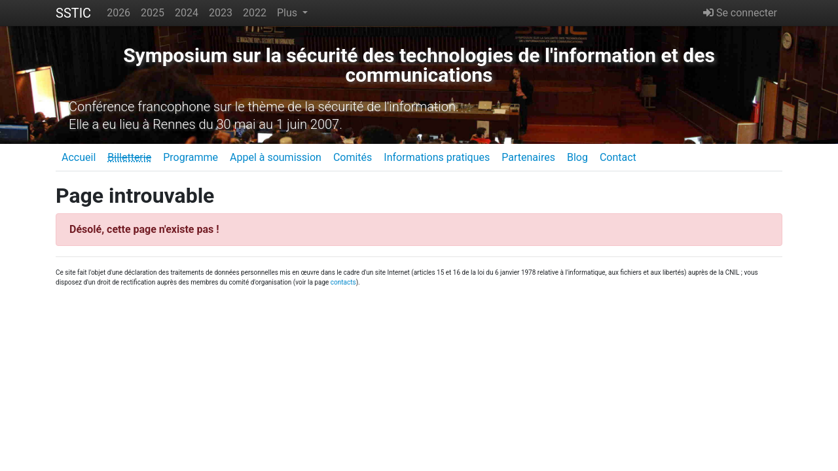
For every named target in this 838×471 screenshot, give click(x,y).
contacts (343, 282)
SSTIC (73, 13)
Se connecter (740, 13)
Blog (577, 157)
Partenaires (528, 157)
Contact (618, 157)
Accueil (79, 157)
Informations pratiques (437, 157)
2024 (186, 13)
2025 (152, 13)
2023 (220, 13)
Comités (352, 157)
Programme (190, 157)
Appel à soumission (275, 157)
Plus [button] (288, 13)
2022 (254, 13)
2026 (118, 13)
